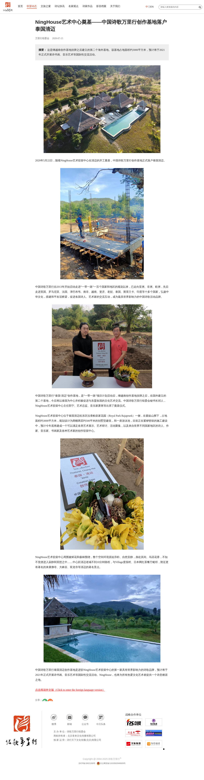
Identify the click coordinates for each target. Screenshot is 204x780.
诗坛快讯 (62, 6)
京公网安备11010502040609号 (113, 763)
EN (151, 6)
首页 (21, 6)
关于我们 (120, 6)
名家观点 (76, 6)
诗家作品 (91, 6)
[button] (163, 749)
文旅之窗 (47, 6)
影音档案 (105, 6)
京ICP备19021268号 (83, 763)
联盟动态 (33, 6)
